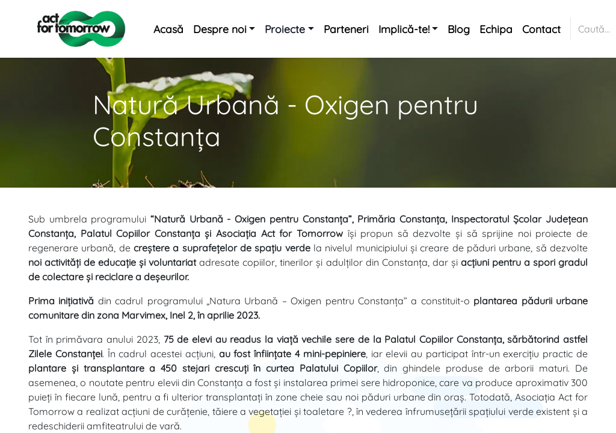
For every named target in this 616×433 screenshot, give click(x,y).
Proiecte (285, 28)
